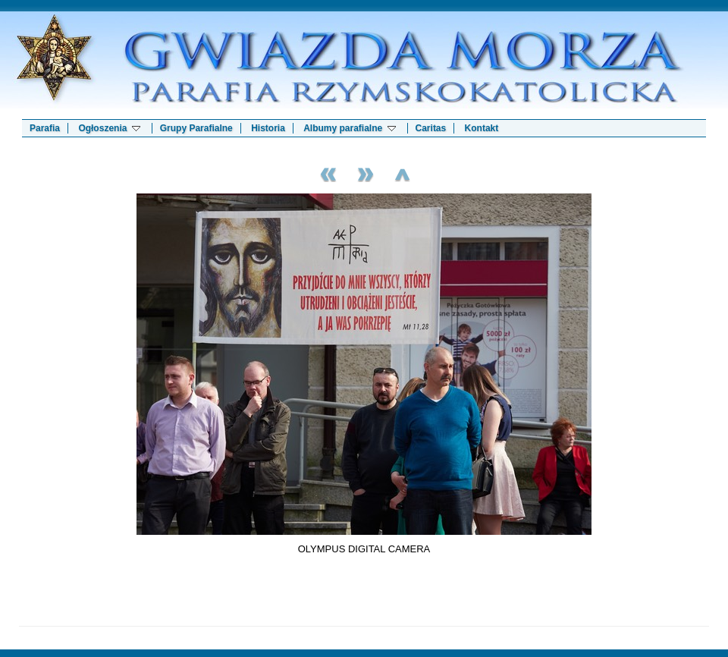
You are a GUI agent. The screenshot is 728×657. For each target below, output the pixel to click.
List (402, 172)
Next (364, 172)
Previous (326, 172)
